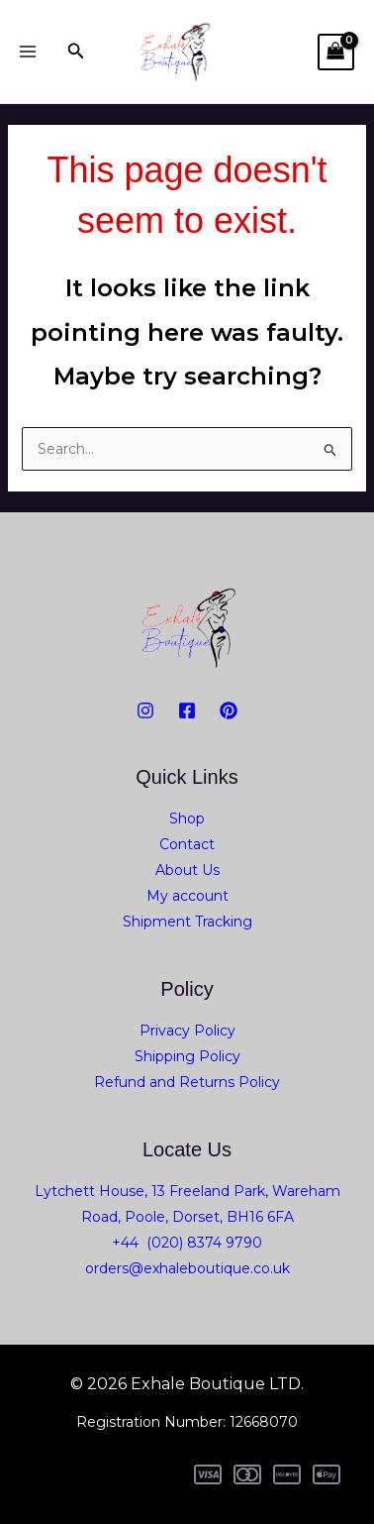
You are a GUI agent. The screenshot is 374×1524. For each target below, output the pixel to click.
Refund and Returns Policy (187, 1082)
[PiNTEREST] (228, 710)
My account (187, 896)
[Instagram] (145, 710)
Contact (187, 844)
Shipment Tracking (187, 921)
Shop (187, 818)
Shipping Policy (187, 1056)
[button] (76, 51)
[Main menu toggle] (27, 51)
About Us (187, 870)
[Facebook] (187, 710)
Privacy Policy (187, 1030)
